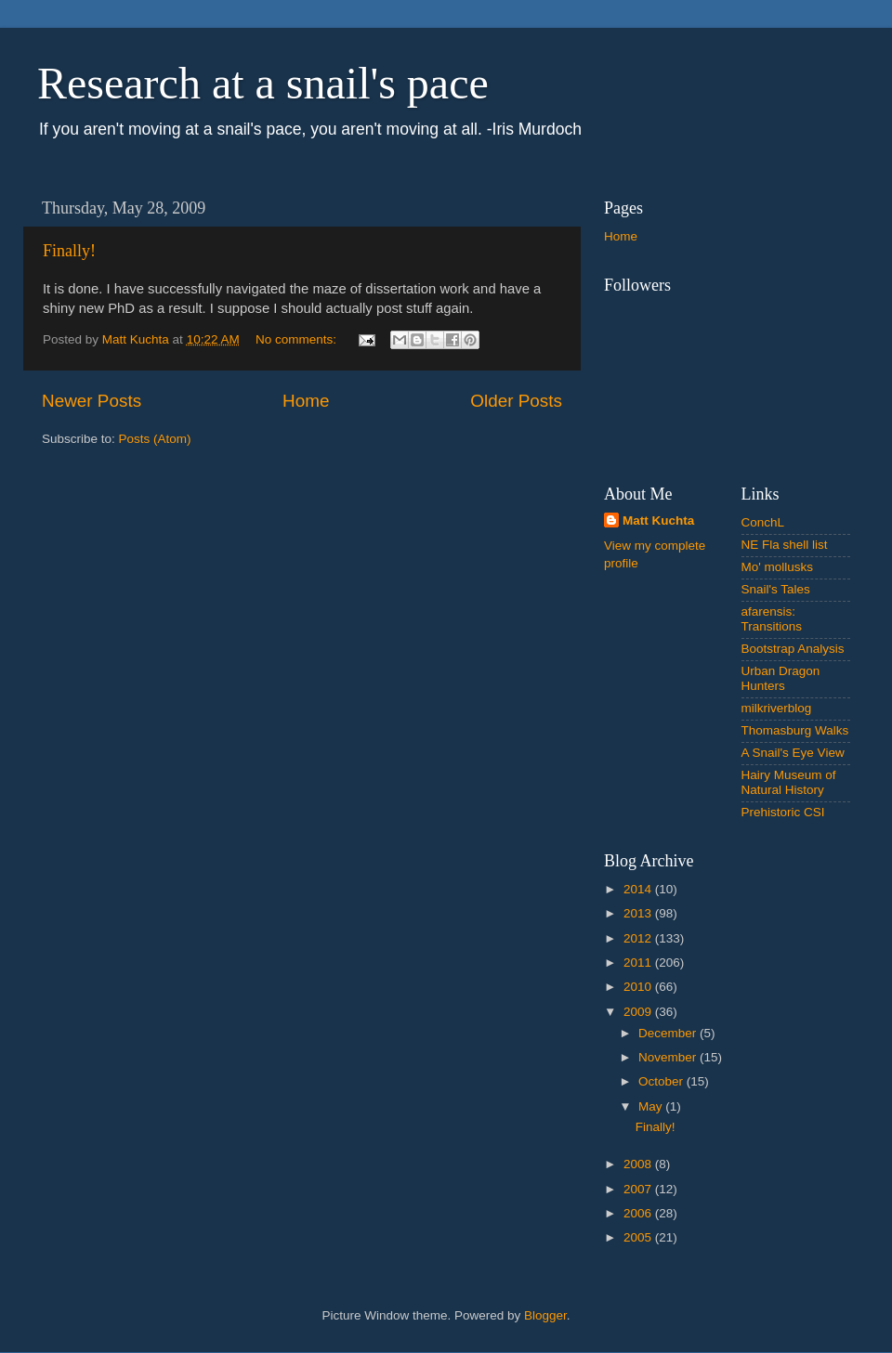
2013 (639, 913)
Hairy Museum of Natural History (788, 782)
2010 (639, 987)
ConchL (763, 522)
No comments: (298, 339)
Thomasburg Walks (795, 730)
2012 (639, 938)
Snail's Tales (775, 589)
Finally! (69, 250)
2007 (639, 1189)
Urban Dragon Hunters (780, 678)
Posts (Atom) (155, 439)
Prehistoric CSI (783, 812)
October (662, 1081)
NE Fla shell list (784, 545)
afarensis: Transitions (772, 619)
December (669, 1033)
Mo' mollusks (777, 567)
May (651, 1106)
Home (305, 400)
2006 (639, 1213)
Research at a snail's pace (263, 83)
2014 (639, 889)
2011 (639, 962)
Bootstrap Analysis (793, 649)
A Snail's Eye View (793, 753)
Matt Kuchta (658, 520)
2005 (639, 1237)
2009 (639, 1012)
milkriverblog (776, 708)
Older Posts (516, 400)
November (669, 1057)
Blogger (545, 1315)
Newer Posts (91, 400)
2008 (639, 1164)
